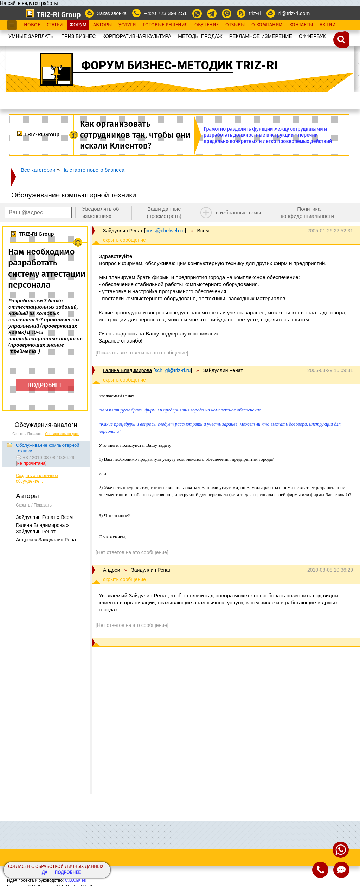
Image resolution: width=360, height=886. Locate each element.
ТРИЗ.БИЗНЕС (79, 36)
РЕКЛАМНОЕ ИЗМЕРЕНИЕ (260, 36)
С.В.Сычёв (75, 880)
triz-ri (255, 13)
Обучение (206, 25)
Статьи (55, 25)
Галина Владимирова (127, 370)
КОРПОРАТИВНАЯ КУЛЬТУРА (136, 36)
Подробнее (67, 872)
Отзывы (235, 25)
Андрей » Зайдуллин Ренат (47, 539)
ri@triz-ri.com (294, 13)
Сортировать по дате (62, 434)
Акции (328, 25)
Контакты (301, 25)
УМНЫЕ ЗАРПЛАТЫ (31, 36)
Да (44, 872)
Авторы (102, 25)
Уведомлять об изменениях (100, 212)
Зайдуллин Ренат (123, 230)
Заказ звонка (112, 13)
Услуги (127, 25)
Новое (32, 25)
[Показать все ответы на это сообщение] (142, 353)
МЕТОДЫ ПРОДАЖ (200, 36)
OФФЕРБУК (312, 36)
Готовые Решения (165, 25)
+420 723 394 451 (165, 13)
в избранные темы (238, 212)
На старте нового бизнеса (92, 170)
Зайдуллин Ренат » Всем (44, 517)
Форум (78, 25)
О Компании (267, 25)
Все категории (38, 170)
